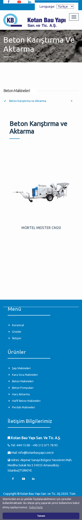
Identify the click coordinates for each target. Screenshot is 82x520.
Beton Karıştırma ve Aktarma (27, 100)
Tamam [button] (41, 516)
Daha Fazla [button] (36, 507)
